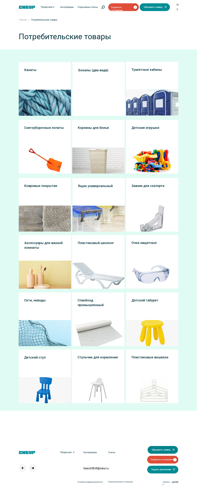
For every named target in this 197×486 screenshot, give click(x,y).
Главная (23, 19)
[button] (155, 7)
